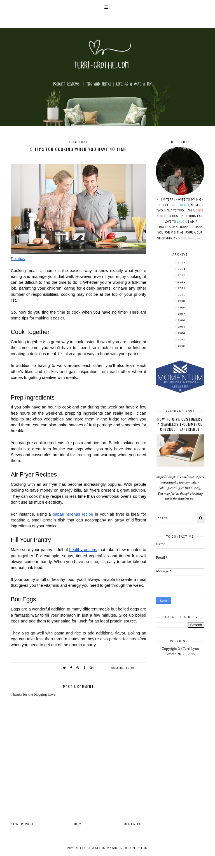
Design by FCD (135, 848)
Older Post (135, 824)
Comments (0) (123, 668)
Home (79, 824)
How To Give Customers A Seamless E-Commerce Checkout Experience (180, 424)
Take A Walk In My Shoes (101, 848)
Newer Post (22, 824)
